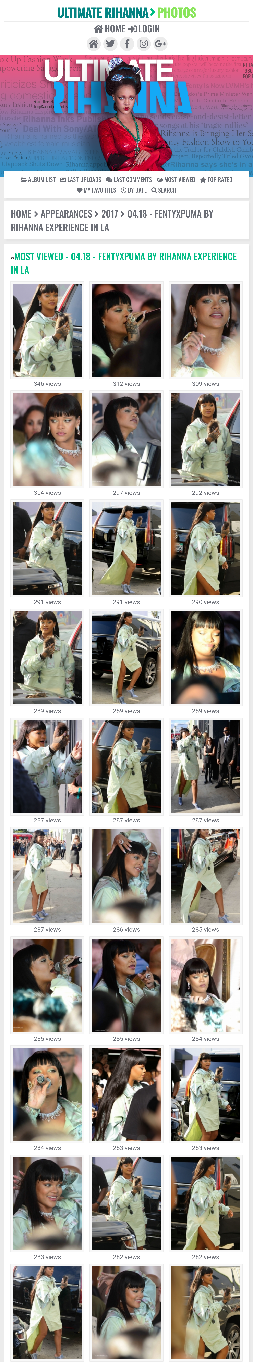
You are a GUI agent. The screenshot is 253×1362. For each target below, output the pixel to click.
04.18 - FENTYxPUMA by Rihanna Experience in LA (149, 185)
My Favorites (178, 161)
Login (136, 15)
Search (224, 161)
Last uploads (61, 161)
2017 (78, 185)
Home (118, 15)
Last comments (92, 161)
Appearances (48, 185)
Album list (32, 161)
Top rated (151, 161)
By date (203, 161)
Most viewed (124, 161)
